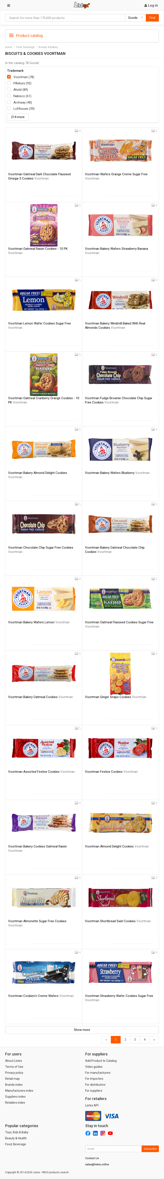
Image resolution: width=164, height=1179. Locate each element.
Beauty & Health (16, 1138)
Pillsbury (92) (22, 83)
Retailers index (15, 1102)
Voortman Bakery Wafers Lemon (39, 622)
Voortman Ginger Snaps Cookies (115, 697)
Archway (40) (22, 102)
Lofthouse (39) (24, 109)
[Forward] (154, 1039)
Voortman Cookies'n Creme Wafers (41, 996)
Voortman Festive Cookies (111, 772)
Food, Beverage (25, 47)
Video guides (93, 1066)
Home (8, 47)
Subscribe (150, 1148)
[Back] (106, 1039)
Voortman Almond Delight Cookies (117, 846)
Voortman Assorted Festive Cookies (41, 772)
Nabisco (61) (22, 96)
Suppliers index (15, 1096)
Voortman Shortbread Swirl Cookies (118, 921)
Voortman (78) (23, 77)
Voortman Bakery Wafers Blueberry (117, 473)
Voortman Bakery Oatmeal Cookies (40, 697)
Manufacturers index (19, 1090)
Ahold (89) (20, 90)
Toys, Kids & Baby (16, 1132)
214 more (18, 117)
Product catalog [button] (26, 35)
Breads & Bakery (48, 47)
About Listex (13, 1060)
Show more (82, 1030)
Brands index (14, 1084)
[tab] (82, 35)
